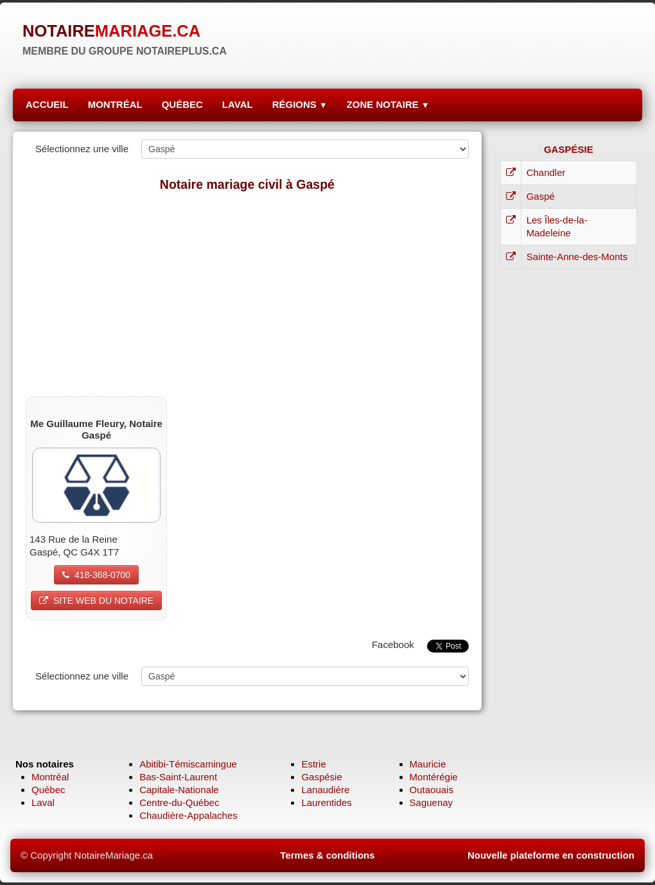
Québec (48, 789)
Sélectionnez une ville (81, 148)
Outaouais (431, 789)
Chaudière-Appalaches (188, 815)
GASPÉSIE (568, 149)
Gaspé (541, 196)
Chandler (546, 172)
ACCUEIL (47, 104)
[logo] (124, 38)
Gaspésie (321, 776)
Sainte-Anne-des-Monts (577, 256)
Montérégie (434, 776)
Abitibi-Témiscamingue (188, 763)
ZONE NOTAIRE (388, 104)
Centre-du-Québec (179, 802)
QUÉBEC (182, 104)
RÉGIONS (300, 104)
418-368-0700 (96, 575)
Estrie (313, 763)
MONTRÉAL (115, 104)
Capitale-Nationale (178, 789)
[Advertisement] (247, 293)
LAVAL (237, 104)
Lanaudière (325, 789)
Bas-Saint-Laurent (178, 776)
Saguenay (431, 802)
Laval (43, 802)
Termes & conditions (327, 855)
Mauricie (428, 763)
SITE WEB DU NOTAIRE (96, 600)
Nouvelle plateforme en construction (550, 855)
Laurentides (326, 802)
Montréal (50, 776)
